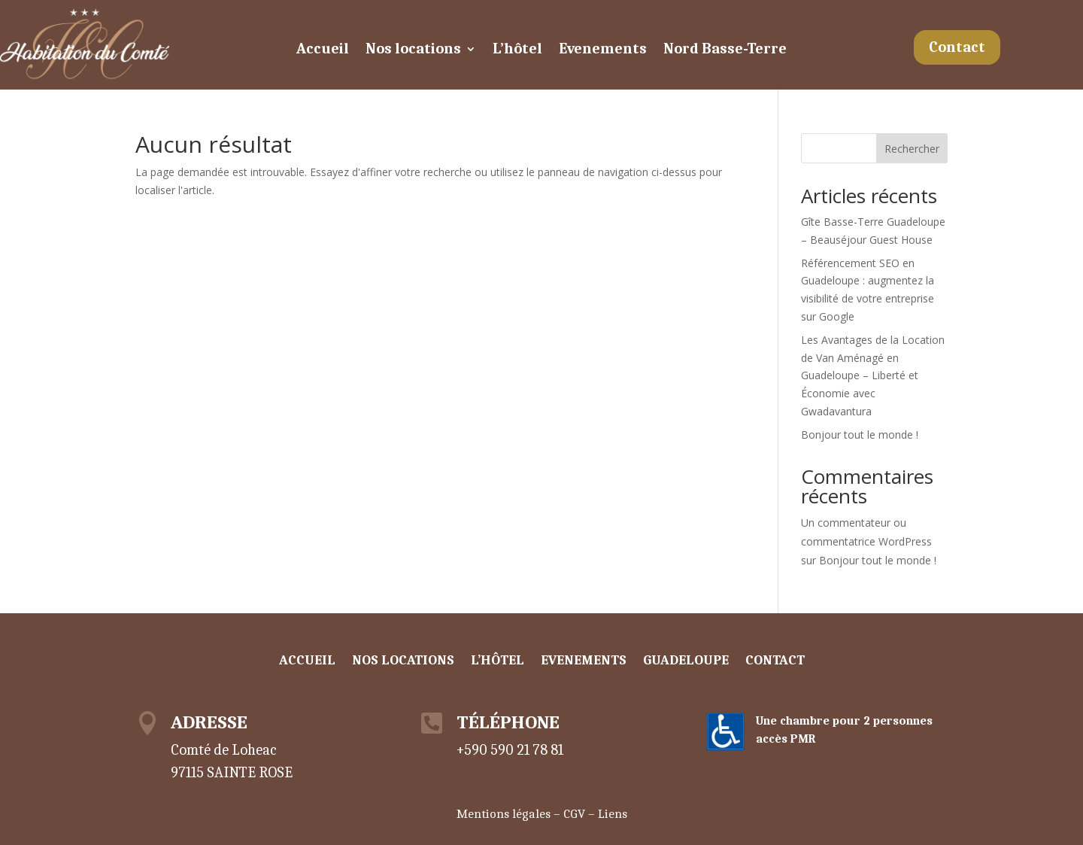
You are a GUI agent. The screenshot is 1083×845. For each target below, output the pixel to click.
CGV (574, 814)
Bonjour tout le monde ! (859, 434)
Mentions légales (504, 814)
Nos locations (413, 50)
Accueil (322, 50)
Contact (957, 47)
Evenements (603, 50)
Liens (612, 814)
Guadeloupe (686, 661)
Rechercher (911, 148)
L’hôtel (517, 50)
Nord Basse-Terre (725, 50)
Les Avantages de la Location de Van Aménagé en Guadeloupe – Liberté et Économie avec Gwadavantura (873, 375)
